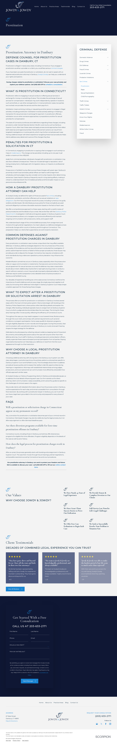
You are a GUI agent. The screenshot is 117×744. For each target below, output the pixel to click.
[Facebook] (106, 724)
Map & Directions (12, 721)
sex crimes (50, 196)
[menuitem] (93, 57)
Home (41, 702)
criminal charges (57, 68)
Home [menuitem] (36, 6)
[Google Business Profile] (97, 724)
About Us (48, 702)
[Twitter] (101, 724)
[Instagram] (110, 724)
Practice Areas (58, 702)
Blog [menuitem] (73, 6)
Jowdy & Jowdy (43, 74)
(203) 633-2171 (103, 716)
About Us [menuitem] (44, 6)
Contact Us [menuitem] (81, 6)
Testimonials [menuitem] (65, 6)
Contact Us (74, 702)
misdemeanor (16, 153)
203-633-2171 (97, 7)
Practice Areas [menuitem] (54, 6)
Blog (66, 702)
